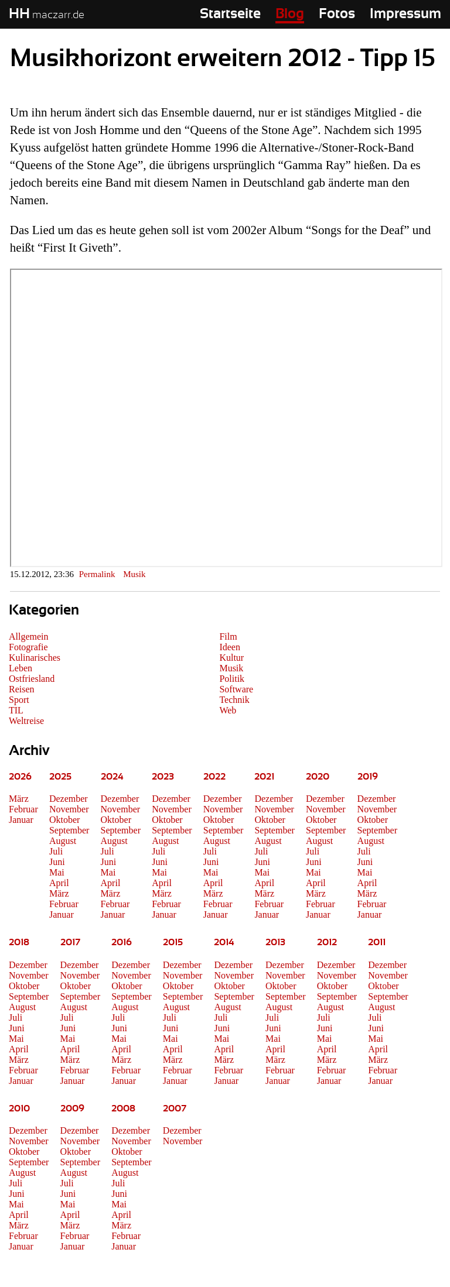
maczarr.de (46, 15)
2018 (19, 942)
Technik (234, 700)
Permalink (97, 574)
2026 (20, 776)
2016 (121, 942)
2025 (60, 776)
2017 (70, 942)
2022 (214, 776)
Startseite (230, 14)
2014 (224, 942)
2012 (327, 942)
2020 (317, 776)
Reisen (22, 689)
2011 (377, 942)
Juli (56, 851)
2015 (173, 942)
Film (228, 636)
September (69, 830)
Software (236, 689)
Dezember (68, 799)
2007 (174, 1108)
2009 (72, 1108)
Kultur (231, 658)
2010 (19, 1108)
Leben (20, 668)
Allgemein (29, 636)
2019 (367, 776)
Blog (289, 14)
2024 (112, 776)
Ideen (229, 647)
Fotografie (28, 647)
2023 (163, 776)
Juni (57, 862)
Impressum (405, 14)
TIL (16, 710)
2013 (275, 942)
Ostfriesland (31, 679)
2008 (123, 1108)
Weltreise (26, 721)
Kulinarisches (34, 658)
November (69, 809)
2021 (264, 776)
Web (227, 710)
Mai (56, 872)
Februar (23, 809)
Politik (231, 679)
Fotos (337, 14)
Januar (21, 820)
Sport (19, 700)
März (19, 799)
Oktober (64, 820)
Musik (134, 574)
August (62, 841)
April (59, 883)
